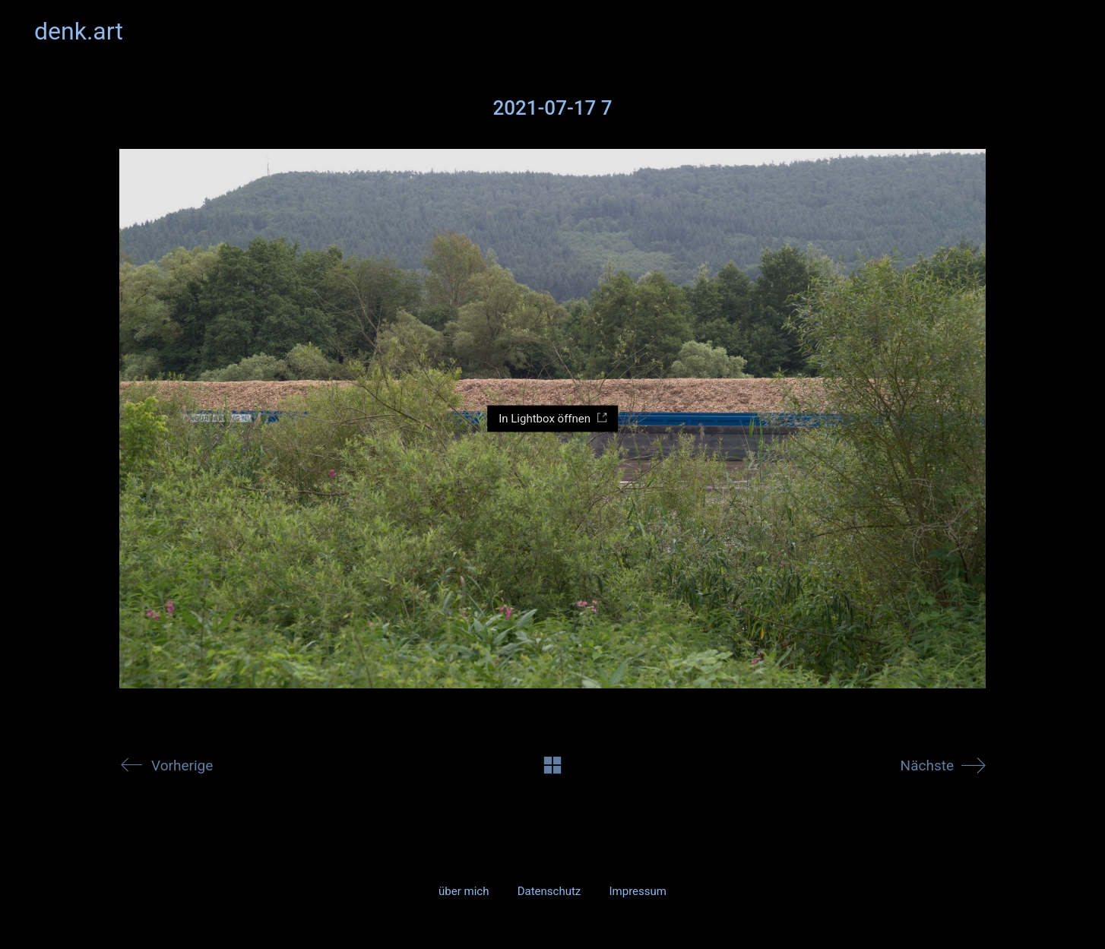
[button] (1062, 31)
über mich (464, 891)
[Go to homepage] (78, 31)
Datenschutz (549, 891)
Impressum (637, 891)
